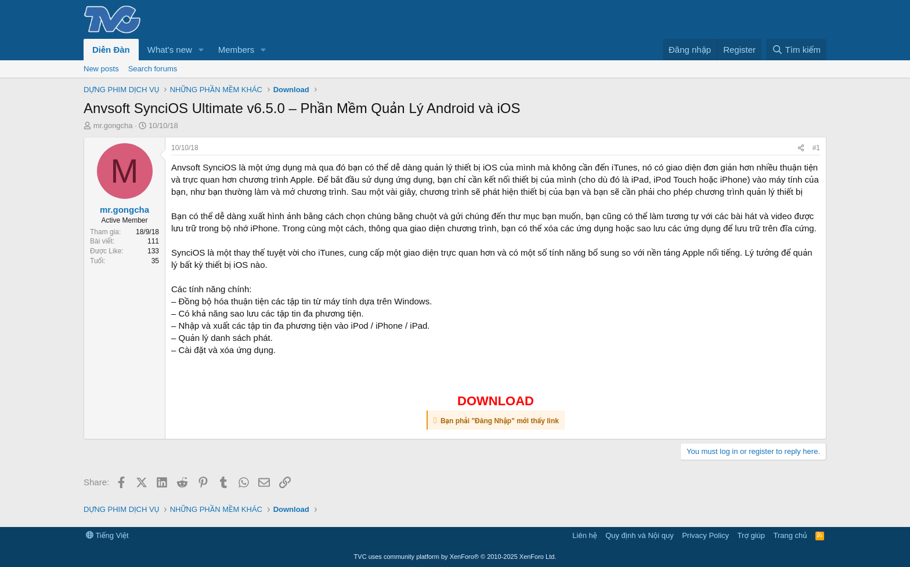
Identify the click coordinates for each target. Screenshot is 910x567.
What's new (169, 49)
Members (236, 49)
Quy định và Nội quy (639, 535)
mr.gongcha (113, 125)
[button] (201, 49)
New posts (101, 68)
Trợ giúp (751, 535)
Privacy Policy (705, 535)
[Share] (800, 148)
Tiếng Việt (107, 535)
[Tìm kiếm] (796, 49)
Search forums (153, 68)
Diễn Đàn (111, 49)
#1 (816, 148)
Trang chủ (790, 535)
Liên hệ (584, 535)
